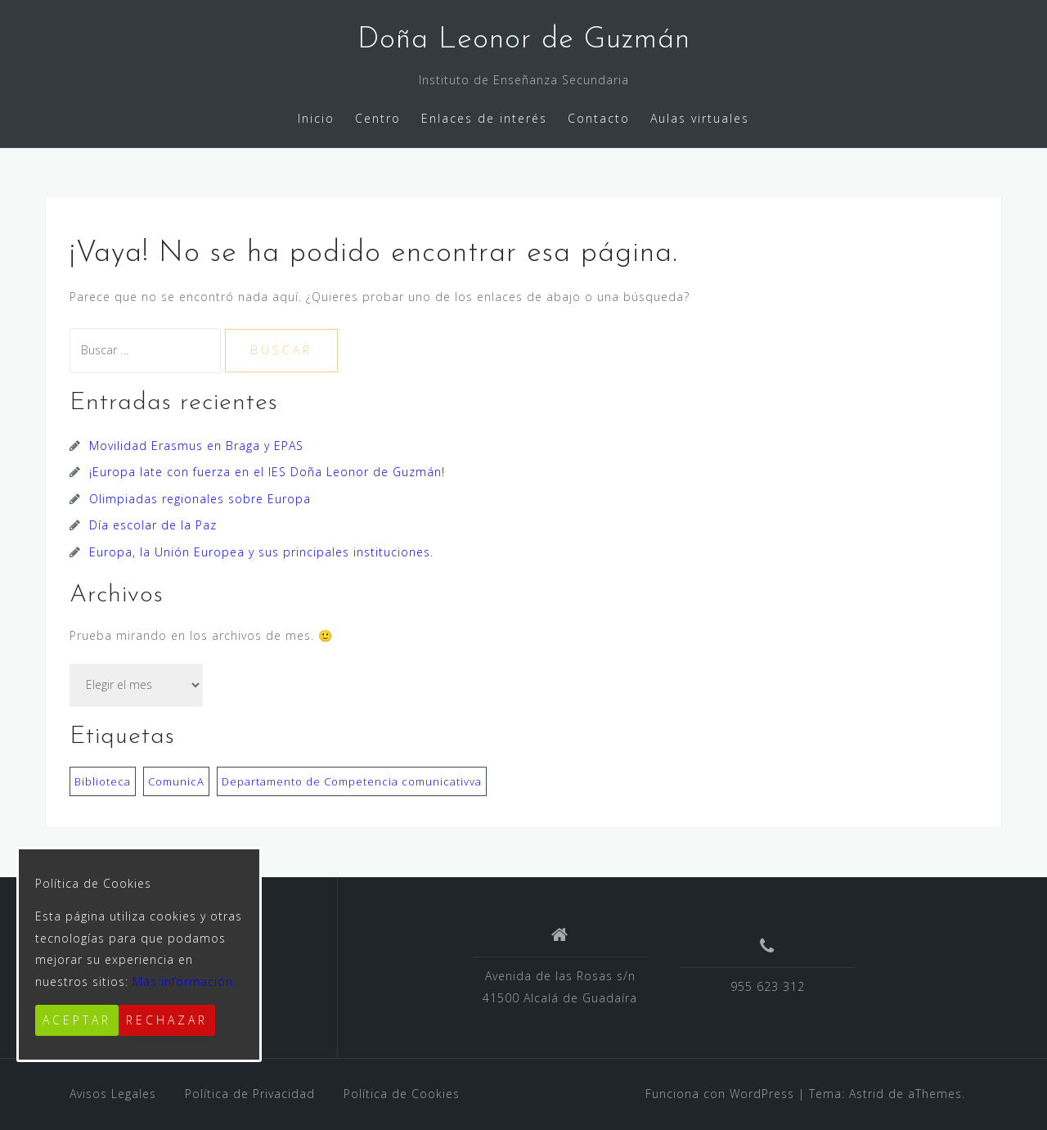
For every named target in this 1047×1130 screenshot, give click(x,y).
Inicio (316, 118)
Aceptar (77, 1020)
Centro (378, 118)
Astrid (866, 1093)
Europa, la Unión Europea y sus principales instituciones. (261, 552)
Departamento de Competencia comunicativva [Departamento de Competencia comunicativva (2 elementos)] (352, 781)
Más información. (184, 981)
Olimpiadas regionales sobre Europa (200, 498)
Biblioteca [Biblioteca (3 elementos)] (102, 781)
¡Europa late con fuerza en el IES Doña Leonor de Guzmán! (267, 471)
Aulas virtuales (699, 118)
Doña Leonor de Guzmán (523, 40)
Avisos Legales (113, 1093)
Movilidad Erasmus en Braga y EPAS (196, 445)
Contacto (599, 118)
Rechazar (167, 1020)
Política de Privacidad (250, 1093)
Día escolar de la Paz (153, 525)
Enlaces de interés (484, 118)
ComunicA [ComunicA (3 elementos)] (176, 781)
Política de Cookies (402, 1093)
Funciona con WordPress (719, 1093)
